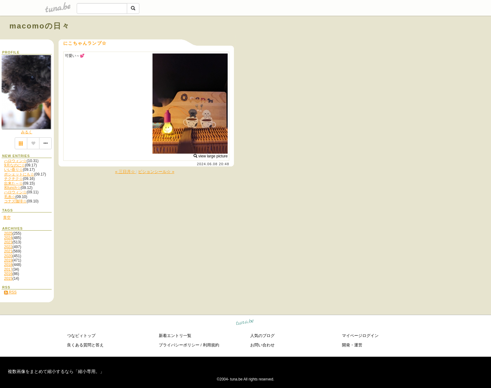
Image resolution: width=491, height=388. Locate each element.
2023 (8, 242)
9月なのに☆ (14, 165)
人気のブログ (262, 335)
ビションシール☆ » (156, 171)
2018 (8, 265)
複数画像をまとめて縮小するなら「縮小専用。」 (56, 371)
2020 (8, 256)
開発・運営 (352, 345)
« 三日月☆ (125, 171)
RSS (10, 292)
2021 (8, 251)
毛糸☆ (9, 197)
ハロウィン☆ (15, 161)
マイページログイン (360, 335)
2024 (8, 238)
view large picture (211, 156)
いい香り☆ (13, 169)
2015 (8, 278)
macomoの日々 (39, 26)
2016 (8, 274)
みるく (26, 132)
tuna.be (245, 323)
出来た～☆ (13, 183)
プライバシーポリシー (179, 345)
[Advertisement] (410, 40)
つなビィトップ (81, 335)
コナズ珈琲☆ (15, 201)
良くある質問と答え (85, 345)
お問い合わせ (262, 345)
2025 (8, 233)
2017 (8, 269)
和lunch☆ (12, 188)
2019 (8, 260)
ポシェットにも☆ (19, 174)
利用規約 (211, 345)
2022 (8, 247)
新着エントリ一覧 (175, 335)
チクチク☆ (13, 178)
